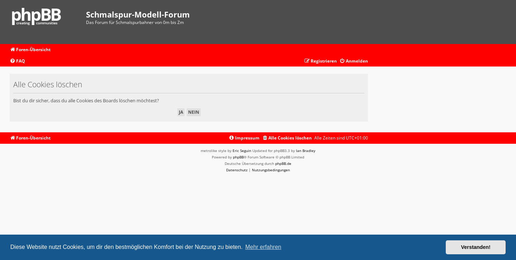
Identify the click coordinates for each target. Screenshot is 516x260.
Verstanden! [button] (476, 247)
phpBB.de (283, 163)
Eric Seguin (242, 150)
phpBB (238, 157)
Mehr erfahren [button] (263, 247)
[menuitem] (17, 61)
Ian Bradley (305, 150)
